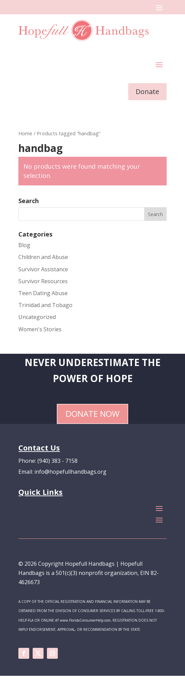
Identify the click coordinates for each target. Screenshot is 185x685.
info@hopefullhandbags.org (70, 471)
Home (25, 133)
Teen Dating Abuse (43, 293)
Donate (147, 91)
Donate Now (92, 413)
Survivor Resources (43, 281)
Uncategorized (37, 317)
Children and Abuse (43, 257)
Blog (24, 245)
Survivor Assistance (43, 269)
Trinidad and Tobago (45, 305)
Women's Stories (40, 329)
